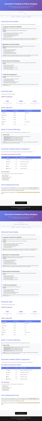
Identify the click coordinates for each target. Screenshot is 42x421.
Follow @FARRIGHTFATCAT (21, 202)
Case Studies (13, 16)
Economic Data (18, 16)
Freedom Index (28, 16)
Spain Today (23, 16)
